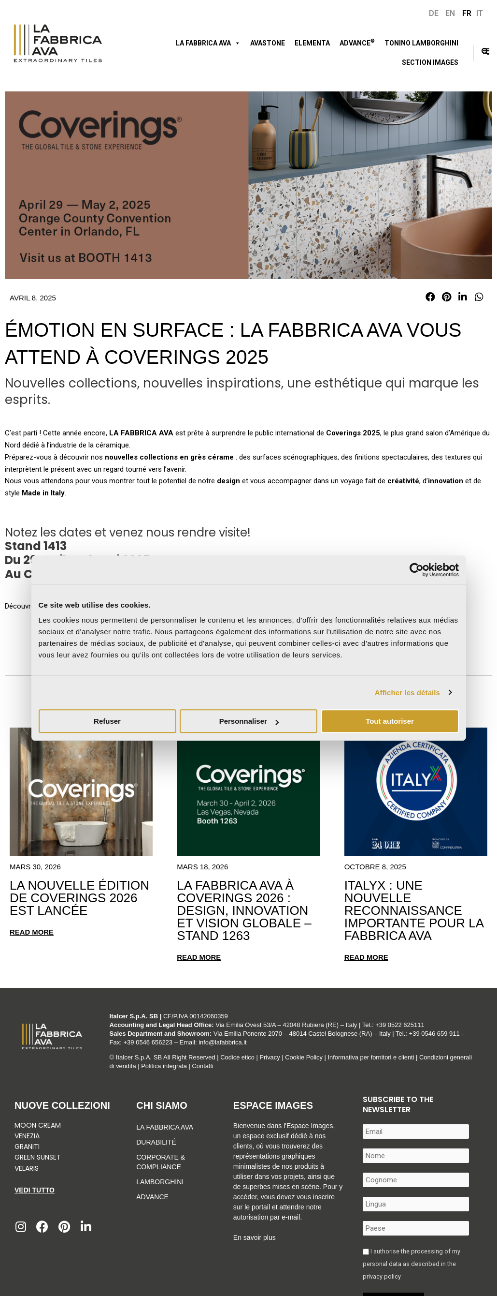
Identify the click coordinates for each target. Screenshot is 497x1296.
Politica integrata (189, 1066)
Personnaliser (249, 721)
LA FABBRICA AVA (208, 43)
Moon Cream (37, 1125)
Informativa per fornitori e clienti (373, 1057)
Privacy (270, 1057)
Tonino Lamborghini (421, 43)
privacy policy (382, 1276)
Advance (152, 1197)
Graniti (28, 1146)
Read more (32, 932)
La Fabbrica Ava (164, 1127)
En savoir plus (254, 1237)
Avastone (267, 43)
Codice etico (237, 1057)
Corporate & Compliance (160, 1162)
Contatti (228, 1066)
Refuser (107, 721)
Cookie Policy (305, 1057)
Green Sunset (37, 1157)
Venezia (27, 1136)
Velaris (26, 1168)
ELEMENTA (312, 43)
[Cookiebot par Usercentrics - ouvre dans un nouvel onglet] (416, 570)
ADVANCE (357, 42)
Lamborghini (160, 1182)
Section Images (430, 62)
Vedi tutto (34, 1190)
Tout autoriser (390, 721)
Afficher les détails (407, 692)
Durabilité (156, 1142)
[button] (430, 297)
